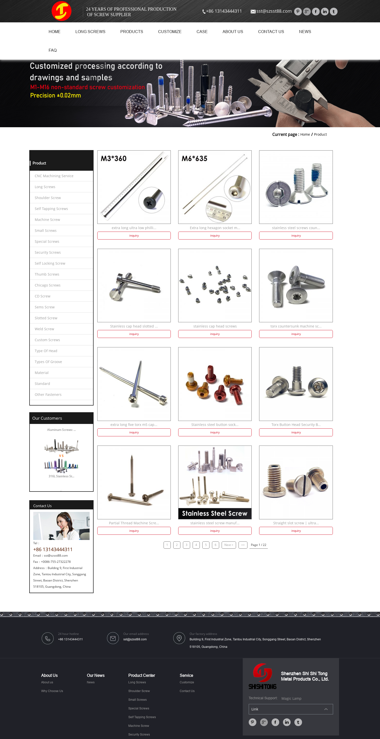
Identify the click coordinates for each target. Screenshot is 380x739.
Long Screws (90, 32)
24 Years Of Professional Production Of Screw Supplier (131, 12)
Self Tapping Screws (51, 208)
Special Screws (47, 241)
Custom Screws (47, 339)
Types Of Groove (48, 361)
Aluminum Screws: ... (61, 431)
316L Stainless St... (61, 477)
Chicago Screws (48, 285)
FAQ (53, 50)
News (305, 32)
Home (55, 32)
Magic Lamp (291, 698)
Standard (42, 383)
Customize (170, 32)
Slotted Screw (46, 318)
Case (202, 32)
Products (131, 32)
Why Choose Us (52, 691)
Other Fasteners (48, 394)
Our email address (136, 634)
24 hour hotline (68, 634)
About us (233, 32)
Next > (228, 545)
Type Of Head (46, 350)
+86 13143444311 (221, 11)
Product (320, 134)
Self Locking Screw (50, 263)
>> (243, 545)
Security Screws (48, 252)
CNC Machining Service (54, 175)
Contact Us (271, 32)
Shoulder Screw (48, 197)
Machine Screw (47, 219)
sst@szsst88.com (271, 11)
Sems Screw (45, 307)
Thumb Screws (47, 274)
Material (42, 372)
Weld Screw (44, 329)
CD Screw (42, 296)
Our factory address (203, 634)
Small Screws (46, 230)
